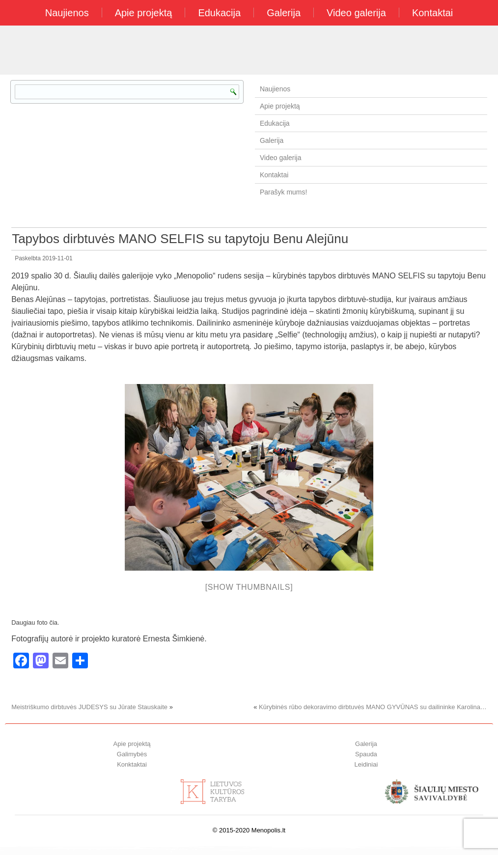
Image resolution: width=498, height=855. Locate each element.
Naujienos (67, 12)
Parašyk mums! (283, 192)
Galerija (284, 12)
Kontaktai (432, 12)
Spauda (366, 754)
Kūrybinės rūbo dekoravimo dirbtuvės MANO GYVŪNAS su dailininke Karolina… (373, 707)
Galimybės (132, 754)
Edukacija (219, 12)
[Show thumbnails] (249, 587)
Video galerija (356, 12)
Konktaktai (132, 764)
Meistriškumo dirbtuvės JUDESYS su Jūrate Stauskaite (89, 707)
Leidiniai (366, 764)
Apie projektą (143, 12)
